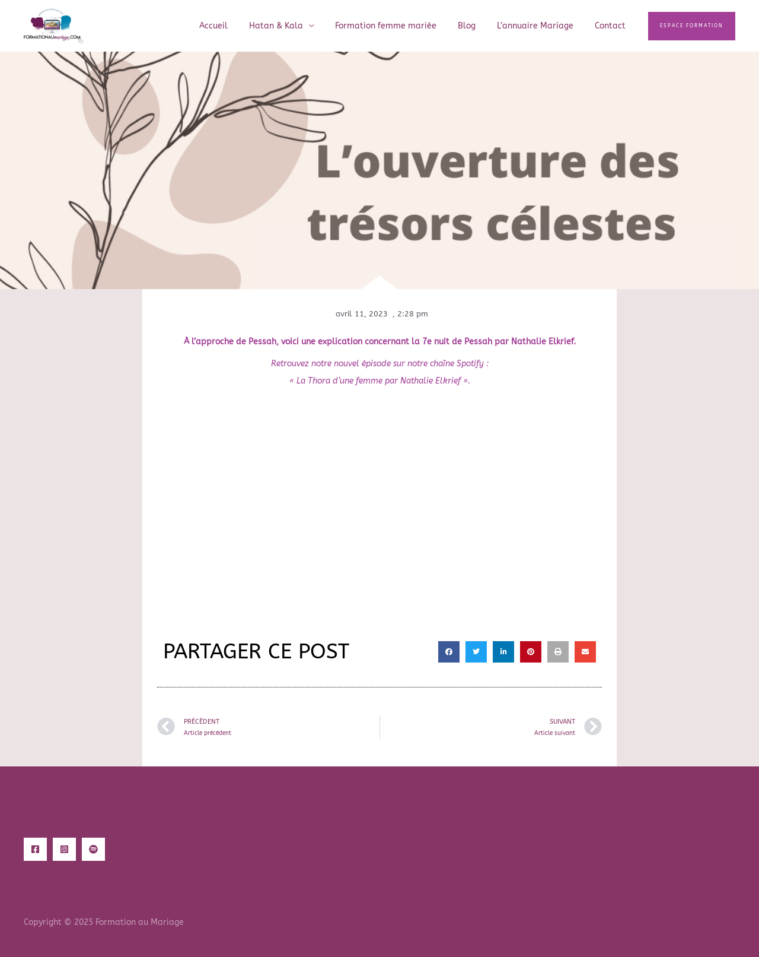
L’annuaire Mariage (542, 26)
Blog (478, 26)
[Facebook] (35, 849)
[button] (691, 26)
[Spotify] (93, 849)
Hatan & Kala (297, 26)
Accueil (239, 26)
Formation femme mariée (402, 26)
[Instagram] (64, 849)
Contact (612, 26)
